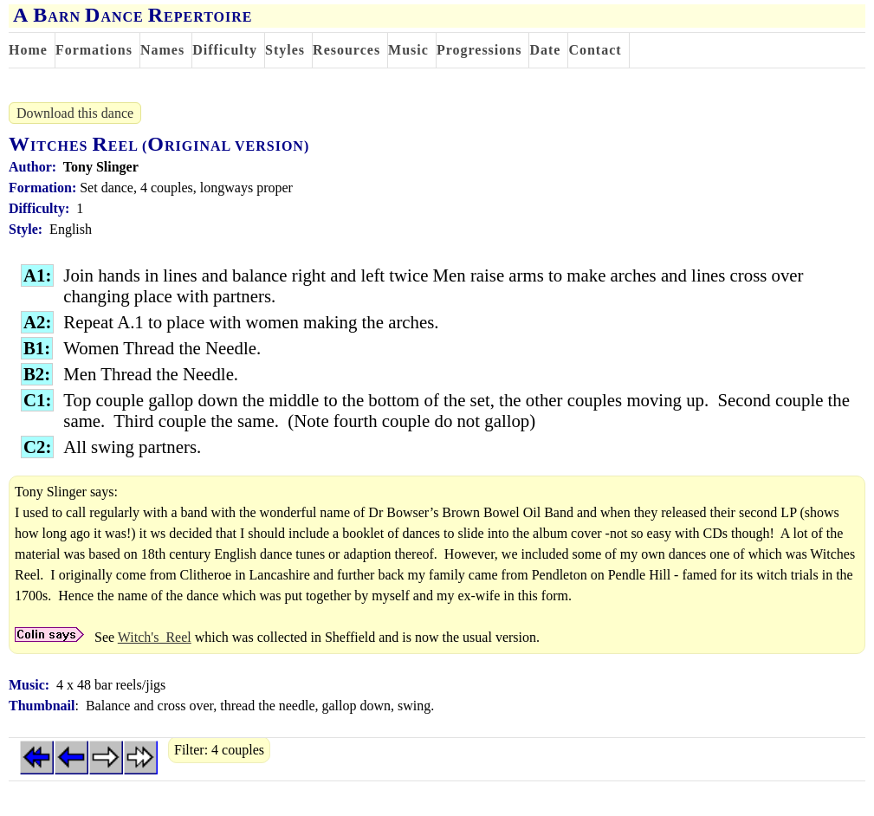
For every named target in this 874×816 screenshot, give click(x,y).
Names (162, 49)
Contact (594, 49)
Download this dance (74, 113)
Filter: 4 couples (219, 749)
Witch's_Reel (154, 637)
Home (28, 49)
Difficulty (224, 49)
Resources (346, 49)
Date (544, 49)
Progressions (479, 49)
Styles (285, 49)
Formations (94, 49)
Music (408, 49)
